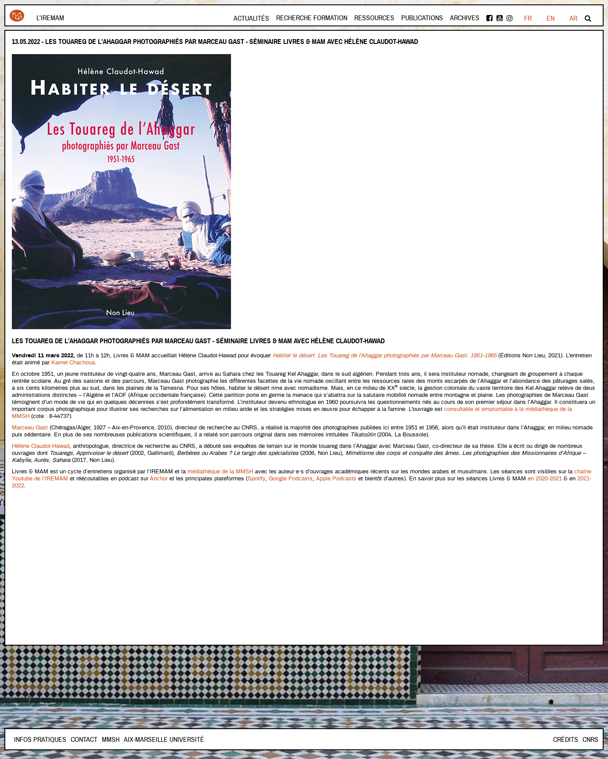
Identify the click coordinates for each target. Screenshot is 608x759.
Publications (422, 18)
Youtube (499, 18)
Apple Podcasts (336, 479)
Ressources (374, 18)
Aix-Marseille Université (164, 739)
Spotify (256, 479)
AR (573, 18)
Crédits (565, 739)
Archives (464, 18)
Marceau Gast (30, 428)
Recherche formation (311, 18)
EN (550, 18)
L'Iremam (50, 18)
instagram (510, 18)
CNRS (590, 739)
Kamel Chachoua (73, 363)
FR (528, 18)
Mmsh (110, 739)
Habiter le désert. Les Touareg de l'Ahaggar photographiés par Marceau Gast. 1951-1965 (384, 356)
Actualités (251, 18)
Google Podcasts (291, 479)
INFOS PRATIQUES (40, 739)
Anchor (159, 479)
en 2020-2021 (545, 479)
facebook (489, 18)
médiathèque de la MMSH (220, 472)
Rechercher (588, 18)
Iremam (17, 16)
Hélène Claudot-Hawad (40, 446)
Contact (84, 739)
